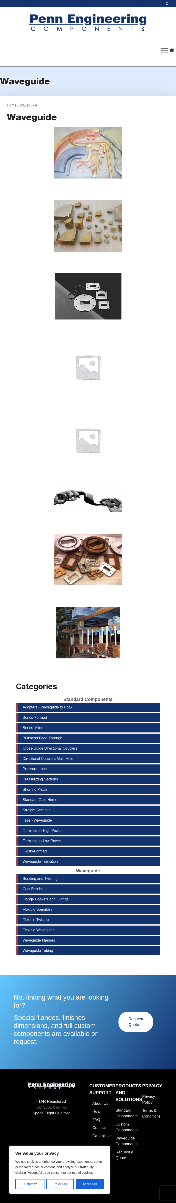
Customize (30, 1184)
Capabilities (102, 1136)
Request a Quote (124, 1155)
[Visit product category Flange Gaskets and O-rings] (88, 301)
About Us (100, 1103)
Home (11, 105)
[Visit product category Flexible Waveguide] (88, 504)
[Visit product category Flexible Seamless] (88, 372)
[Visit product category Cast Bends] (88, 231)
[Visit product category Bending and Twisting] (88, 158)
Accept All (90, 1184)
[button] (167, 3)
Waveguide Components (127, 1141)
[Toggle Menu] (164, 50)
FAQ (96, 1120)
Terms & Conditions (151, 1113)
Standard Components (127, 1113)
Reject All (60, 1184)
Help (96, 1111)
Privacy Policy (148, 1099)
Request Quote (136, 1022)
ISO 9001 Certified (52, 1107)
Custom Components (127, 1127)
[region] (59, 1170)
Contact (99, 1128)
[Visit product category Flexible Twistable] (88, 445)
